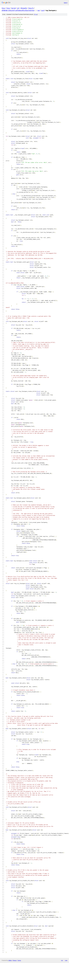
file (35, 14)
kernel (13, 8)
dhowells (24, 8)
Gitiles (10, 960)
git (18, 8)
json (66, 960)
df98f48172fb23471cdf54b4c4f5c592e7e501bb (18, 10)
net (38, 10)
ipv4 (42, 10)
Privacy (14, 960)
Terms (19, 960)
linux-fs (31, 8)
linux (3, 8)
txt (62, 960)
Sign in (65, 2)
